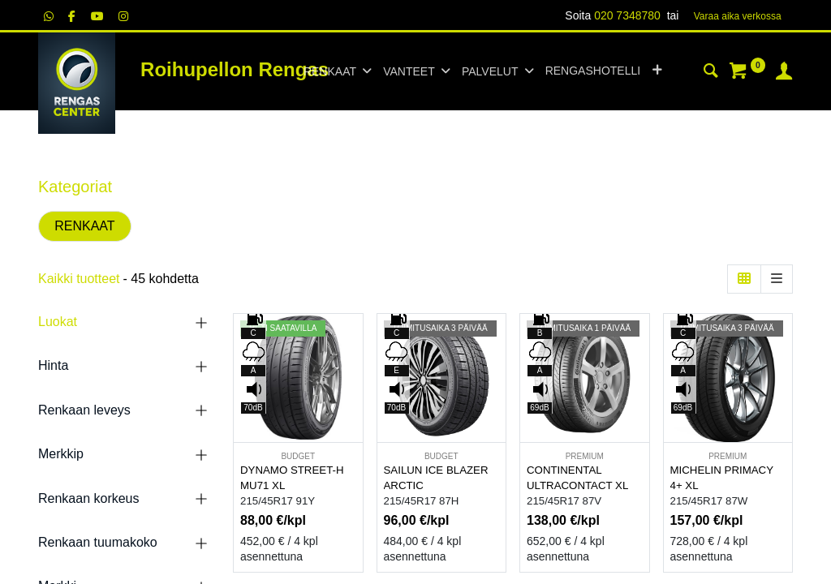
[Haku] (711, 73)
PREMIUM (585, 456)
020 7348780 (627, 15)
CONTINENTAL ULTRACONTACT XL (577, 478)
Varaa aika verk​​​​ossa (737, 16)
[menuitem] (593, 71)
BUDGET (298, 456)
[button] (657, 71)
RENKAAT (84, 226)
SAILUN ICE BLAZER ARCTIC (436, 478)
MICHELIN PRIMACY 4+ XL (721, 478)
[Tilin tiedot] (784, 73)
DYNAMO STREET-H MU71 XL (292, 478)
